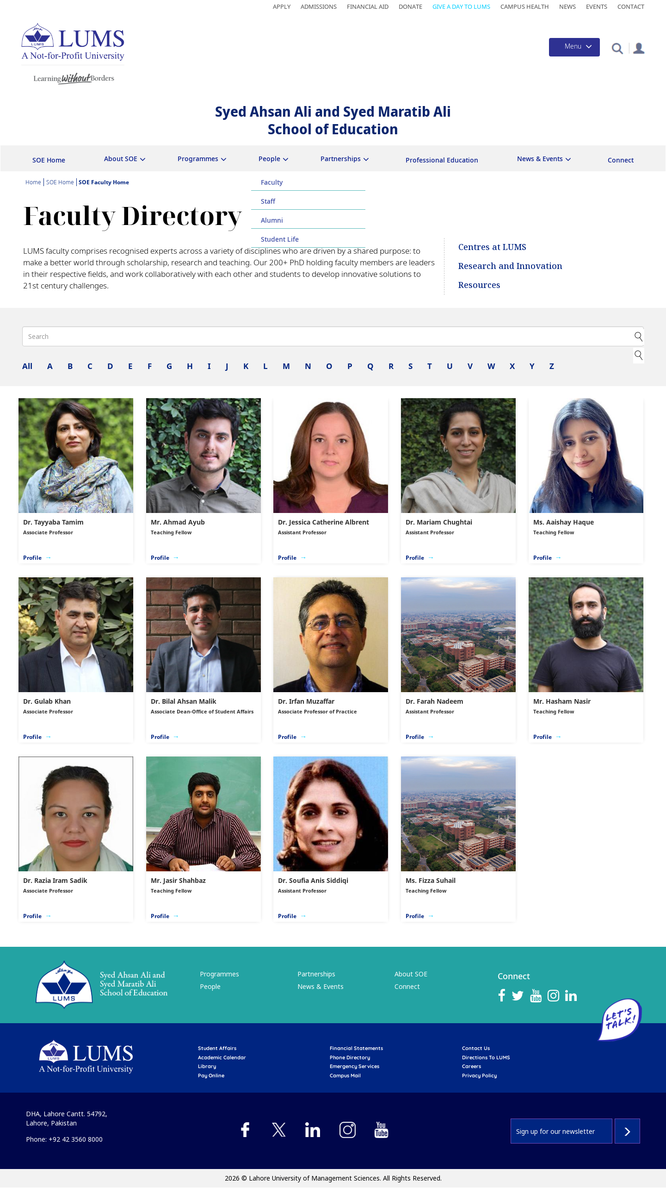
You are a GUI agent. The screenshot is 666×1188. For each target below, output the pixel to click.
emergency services (354, 1066)
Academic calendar (222, 1057)
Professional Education (442, 160)
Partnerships (341, 158)
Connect (621, 160)
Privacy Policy (479, 1075)
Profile (32, 558)
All (27, 366)
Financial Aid (367, 6)
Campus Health (524, 6)
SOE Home (48, 160)
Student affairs (217, 1048)
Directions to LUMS (486, 1057)
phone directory (350, 1057)
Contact (630, 6)
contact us (476, 1048)
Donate (410, 6)
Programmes (198, 158)
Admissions (319, 6)
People (269, 158)
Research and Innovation (510, 266)
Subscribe (627, 1131)
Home (33, 182)
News (567, 6)
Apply (281, 6)
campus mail (345, 1075)
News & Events (540, 158)
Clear (638, 354)
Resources (479, 285)
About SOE (120, 158)
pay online (211, 1075)
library (207, 1066)
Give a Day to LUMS (461, 6)
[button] (617, 48)
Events (596, 6)
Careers (471, 1066)
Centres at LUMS (492, 247)
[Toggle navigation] (574, 47)
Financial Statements (356, 1048)
